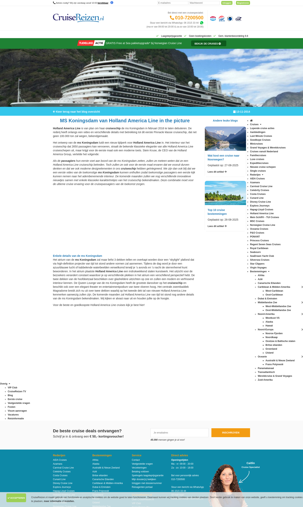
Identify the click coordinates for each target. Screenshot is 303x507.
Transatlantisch (100, 436)
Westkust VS (99, 452)
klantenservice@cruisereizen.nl (187, 390)
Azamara (57, 355)
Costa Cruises (60, 367)
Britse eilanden (100, 367)
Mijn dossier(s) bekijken (144, 371)
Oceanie (96, 417)
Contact (136, 351)
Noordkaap (98, 409)
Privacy (133, 469)
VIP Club (136, 395)
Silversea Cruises (62, 433)
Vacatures (137, 406)
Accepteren (16, 498)
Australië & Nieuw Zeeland (106, 359)
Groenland (97, 386)
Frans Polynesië (100, 382)
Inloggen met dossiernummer (147, 374)
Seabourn (58, 425)
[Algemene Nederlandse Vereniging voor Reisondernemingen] (212, 18)
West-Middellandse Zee (104, 448)
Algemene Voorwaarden (151, 469)
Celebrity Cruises (62, 363)
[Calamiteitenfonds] (230, 18)
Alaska (95, 355)
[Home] (58, 35)
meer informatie (53, 501)
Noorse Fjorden (100, 413)
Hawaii (95, 390)
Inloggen (226, 3)
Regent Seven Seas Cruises (67, 417)
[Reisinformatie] (204, 46)
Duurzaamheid (139, 414)
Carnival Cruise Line (63, 359)
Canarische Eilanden (103, 371)
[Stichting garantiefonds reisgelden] (221, 18)
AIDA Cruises (60, 351)
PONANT (58, 409)
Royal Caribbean (61, 421)
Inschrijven (230, 324)
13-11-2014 (241, 114)
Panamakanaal (100, 433)
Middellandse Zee (101, 398)
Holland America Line (64, 386)
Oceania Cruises (61, 402)
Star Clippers (59, 436)
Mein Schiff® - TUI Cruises (66, 390)
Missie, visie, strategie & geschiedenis (151, 410)
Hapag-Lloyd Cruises (64, 382)
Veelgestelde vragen (142, 355)
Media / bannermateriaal (144, 402)
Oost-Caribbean (100, 421)
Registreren (243, 3)
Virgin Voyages (60, 440)
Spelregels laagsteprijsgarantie (147, 367)
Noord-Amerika (100, 402)
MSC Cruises (60, 394)
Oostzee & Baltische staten (106, 429)
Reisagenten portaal (142, 378)
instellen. (70, 501)
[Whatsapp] (201, 23)
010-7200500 (189, 17)
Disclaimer (123, 469)
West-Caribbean (100, 444)
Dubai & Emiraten (101, 378)
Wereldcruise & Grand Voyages (108, 440)
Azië (94, 363)
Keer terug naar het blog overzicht (76, 114)
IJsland (96, 394)
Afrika (95, 351)
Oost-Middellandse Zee (104, 425)
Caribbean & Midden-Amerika (107, 374)
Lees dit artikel (217, 174)
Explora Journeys (62, 378)
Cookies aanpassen (142, 418)
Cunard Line (59, 371)
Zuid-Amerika (99, 456)
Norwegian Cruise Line (64, 398)
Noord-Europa (99, 405)
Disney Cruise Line (62, 374)
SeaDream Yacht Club (64, 429)
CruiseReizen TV (140, 398)
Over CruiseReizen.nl (143, 391)
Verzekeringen (139, 359)
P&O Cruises (59, 405)
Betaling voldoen (140, 363)
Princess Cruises (61, 413)
